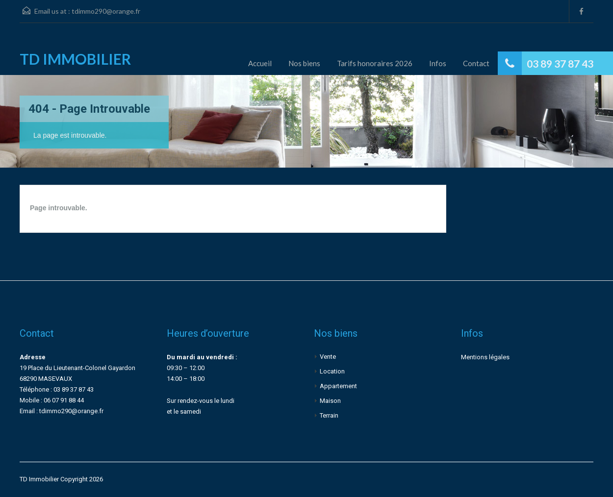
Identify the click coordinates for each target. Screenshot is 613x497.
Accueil (260, 63)
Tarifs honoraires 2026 (374, 63)
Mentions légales (485, 357)
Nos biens (304, 63)
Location (332, 371)
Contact (476, 63)
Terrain (329, 415)
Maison (330, 400)
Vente (328, 356)
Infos (437, 63)
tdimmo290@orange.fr (106, 11)
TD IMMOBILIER (75, 59)
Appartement (338, 386)
